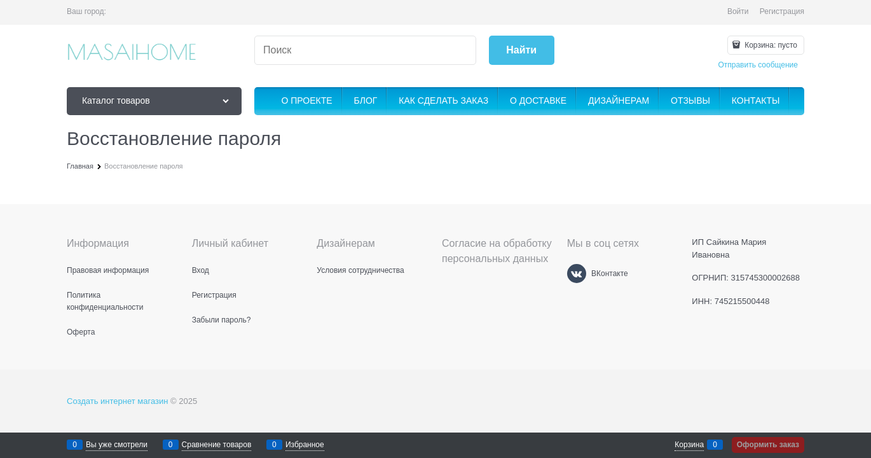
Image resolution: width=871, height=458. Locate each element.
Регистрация (782, 11)
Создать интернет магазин (117, 401)
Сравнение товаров (217, 445)
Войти (738, 11)
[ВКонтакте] (576, 273)
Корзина (689, 445)
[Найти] (521, 51)
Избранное (304, 445)
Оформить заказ (768, 444)
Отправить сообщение (758, 64)
